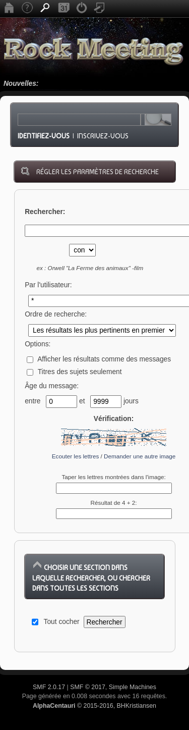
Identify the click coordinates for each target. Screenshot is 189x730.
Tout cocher (62, 621)
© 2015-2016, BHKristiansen (94, 705)
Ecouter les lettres (75, 456)
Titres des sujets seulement (74, 372)
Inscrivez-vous (103, 136)
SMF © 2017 (87, 687)
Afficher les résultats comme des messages (99, 359)
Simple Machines (132, 687)
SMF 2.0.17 (49, 687)
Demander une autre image (139, 456)
